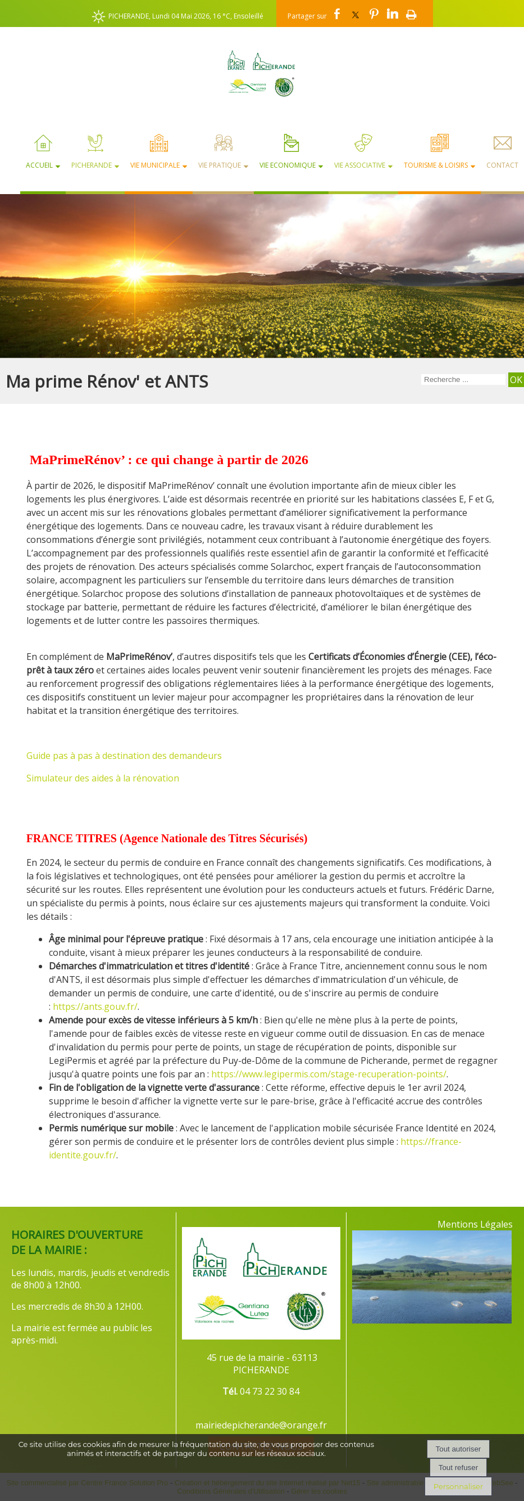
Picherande (91, 165)
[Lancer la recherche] (516, 379)
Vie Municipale (155, 165)
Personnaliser (458, 1486)
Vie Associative (359, 165)
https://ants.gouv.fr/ (95, 1006)
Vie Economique (287, 165)
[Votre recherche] (463, 379)
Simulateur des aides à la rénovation (103, 778)
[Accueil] (262, 73)
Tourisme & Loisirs (436, 165)
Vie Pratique (219, 165)
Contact (502, 165)
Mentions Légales (475, 1224)
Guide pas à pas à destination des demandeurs (124, 755)
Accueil (39, 165)
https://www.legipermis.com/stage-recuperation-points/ (328, 1074)
